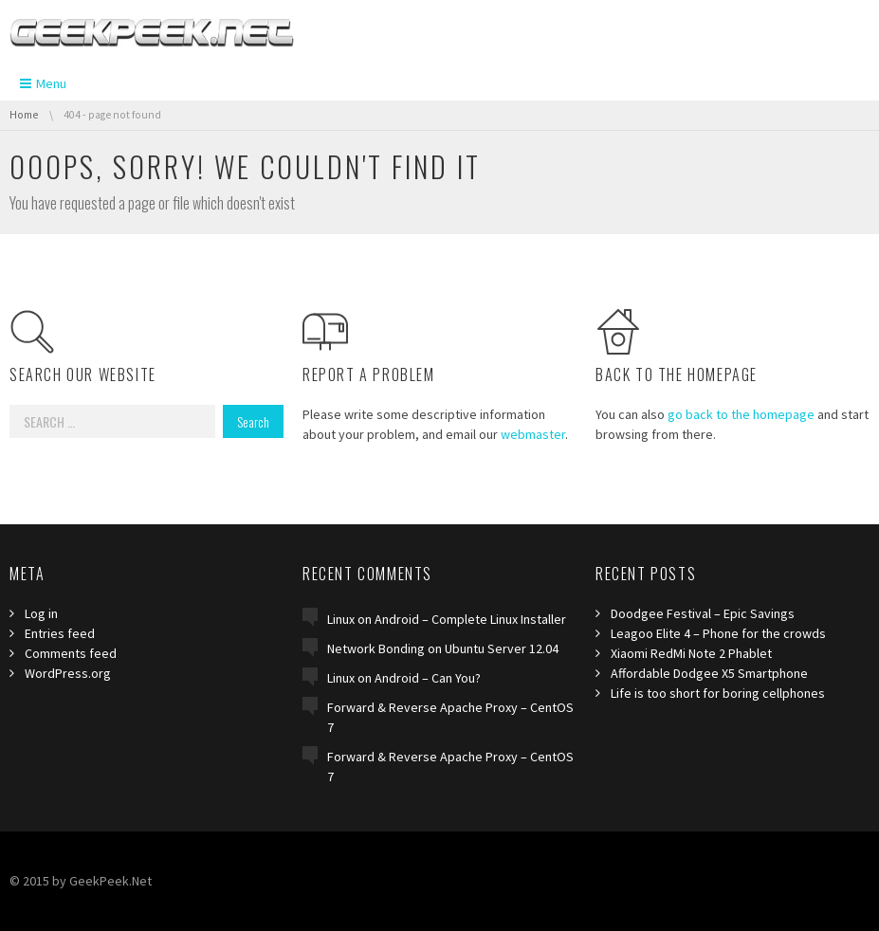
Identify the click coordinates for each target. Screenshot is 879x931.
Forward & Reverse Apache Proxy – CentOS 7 (450, 717)
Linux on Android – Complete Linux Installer (446, 619)
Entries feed (60, 633)
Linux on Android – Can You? (404, 677)
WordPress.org (68, 673)
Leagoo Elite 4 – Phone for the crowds (718, 633)
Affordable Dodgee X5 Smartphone (709, 673)
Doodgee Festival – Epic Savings (703, 613)
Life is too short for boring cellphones (718, 693)
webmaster (533, 434)
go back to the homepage (741, 414)
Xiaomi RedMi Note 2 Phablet (691, 653)
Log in (41, 613)
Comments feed (71, 653)
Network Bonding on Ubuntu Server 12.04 (443, 648)
